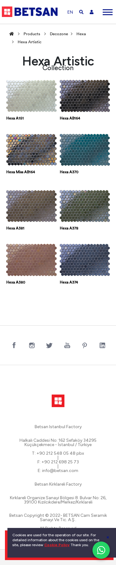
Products (32, 34)
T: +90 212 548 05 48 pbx (58, 453)
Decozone (59, 34)
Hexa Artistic (29, 42)
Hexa (81, 34)
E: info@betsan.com (58, 471)
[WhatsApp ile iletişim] (101, 550)
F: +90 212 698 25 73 (58, 462)
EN (70, 12)
